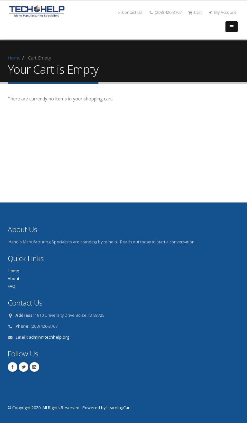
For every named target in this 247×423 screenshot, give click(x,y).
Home (14, 58)
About (13, 278)
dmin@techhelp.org (50, 337)
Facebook (12, 367)
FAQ (11, 286)
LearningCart (118, 407)
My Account (222, 12)
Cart (195, 12)
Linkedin (34, 367)
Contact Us (130, 12)
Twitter (23, 367)
